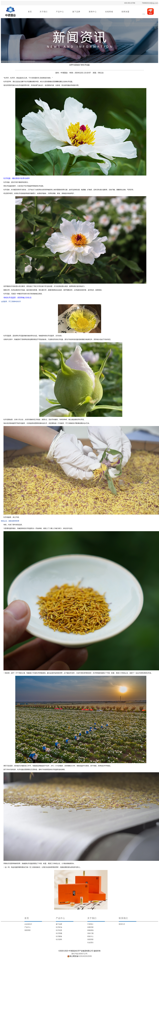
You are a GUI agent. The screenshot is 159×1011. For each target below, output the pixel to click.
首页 (30, 12)
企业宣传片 (28, 924)
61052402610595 (85, 956)
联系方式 (122, 924)
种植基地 (90, 930)
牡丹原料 (59, 939)
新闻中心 (93, 12)
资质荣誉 (27, 930)
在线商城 (109, 12)
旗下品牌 (76, 12)
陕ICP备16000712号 (79, 954)
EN (144, 14)
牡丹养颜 (59, 933)
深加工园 (90, 933)
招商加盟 (125, 12)
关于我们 (44, 12)
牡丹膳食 (59, 936)
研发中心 (90, 936)
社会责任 (90, 942)
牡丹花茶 (59, 930)
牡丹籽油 (59, 927)
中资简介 (90, 924)
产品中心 (60, 12)
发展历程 (90, 927)
